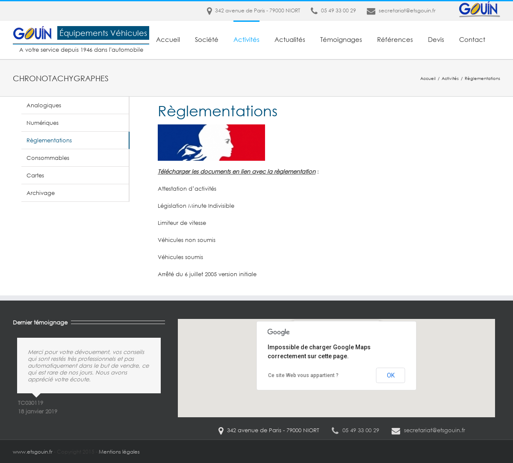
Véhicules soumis (180, 257)
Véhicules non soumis (186, 239)
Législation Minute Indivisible (196, 205)
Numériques (43, 122)
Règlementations (49, 140)
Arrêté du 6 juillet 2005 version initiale (207, 274)
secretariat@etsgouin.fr (407, 10)
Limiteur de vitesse (182, 222)
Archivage (41, 192)
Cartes (35, 175)
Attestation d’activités (187, 188)
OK (391, 375)
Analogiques (44, 105)
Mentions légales (119, 451)
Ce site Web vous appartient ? (303, 375)
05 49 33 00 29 (333, 10)
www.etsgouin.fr (33, 451)
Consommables (48, 157)
